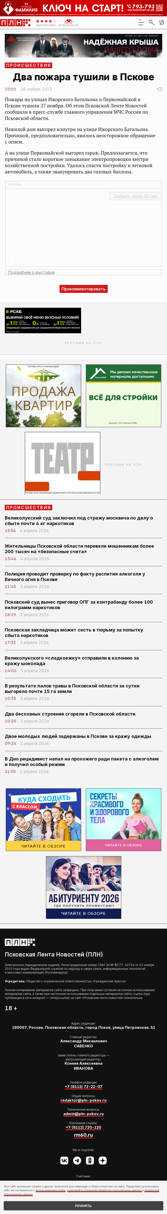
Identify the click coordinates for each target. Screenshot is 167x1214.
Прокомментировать (84, 288)
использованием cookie (51, 1190)
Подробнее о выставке (31, 272)
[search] (151, 22)
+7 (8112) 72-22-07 (83, 1086)
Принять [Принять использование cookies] (83, 1206)
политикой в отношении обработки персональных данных (104, 1190)
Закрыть (136, 196)
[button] (161, 22)
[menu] (141, 22)
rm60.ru (83, 1135)
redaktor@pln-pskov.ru (83, 1100)
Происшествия (28, 65)
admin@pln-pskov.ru (83, 1114)
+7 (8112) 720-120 (83, 1127)
